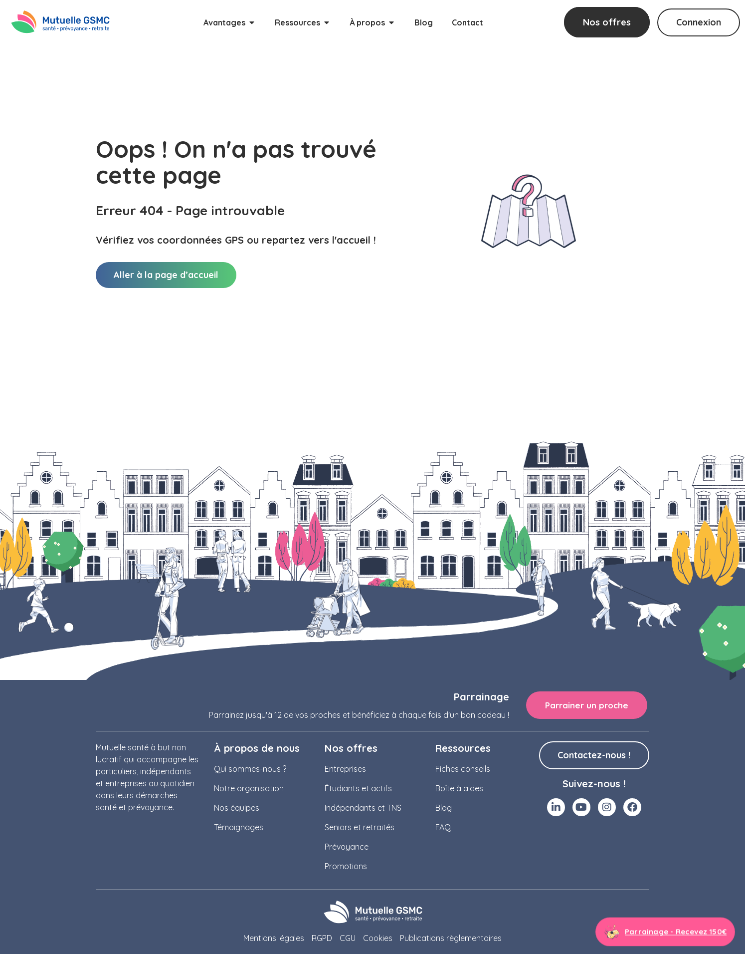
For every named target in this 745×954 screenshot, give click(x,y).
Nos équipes (236, 808)
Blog (443, 808)
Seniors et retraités (359, 827)
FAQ (443, 827)
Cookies (377, 938)
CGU (348, 938)
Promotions (346, 866)
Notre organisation (249, 788)
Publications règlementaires (451, 938)
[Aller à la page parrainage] (665, 931)
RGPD (322, 938)
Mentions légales (273, 938)
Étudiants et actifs (358, 788)
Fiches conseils (462, 769)
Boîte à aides (459, 788)
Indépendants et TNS (363, 808)
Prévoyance (347, 847)
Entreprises (345, 769)
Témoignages (238, 827)
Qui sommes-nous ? (250, 769)
